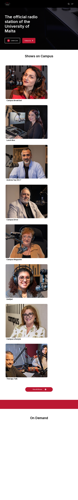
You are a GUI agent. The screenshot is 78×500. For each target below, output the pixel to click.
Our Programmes (32, 460)
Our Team (57, 460)
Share (19, 442)
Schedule (41, 460)
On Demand (20, 460)
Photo (10, 439)
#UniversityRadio (17, 434)
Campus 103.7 (16, 393)
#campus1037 (16, 433)
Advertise (49, 460)
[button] (72, 4)
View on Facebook (11, 442)
